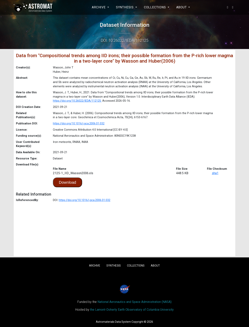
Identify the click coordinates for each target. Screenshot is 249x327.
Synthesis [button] (125, 7)
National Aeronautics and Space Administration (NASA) (134, 302)
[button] (227, 7)
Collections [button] (155, 7)
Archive (94, 265)
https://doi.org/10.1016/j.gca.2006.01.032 (78, 123)
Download (67, 182)
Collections (136, 265)
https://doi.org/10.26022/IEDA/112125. (77, 100)
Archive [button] (99, 7)
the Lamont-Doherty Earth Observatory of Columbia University (132, 309)
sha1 (215, 173)
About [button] (182, 7)
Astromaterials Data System (113, 321)
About (155, 265)
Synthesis (113, 265)
